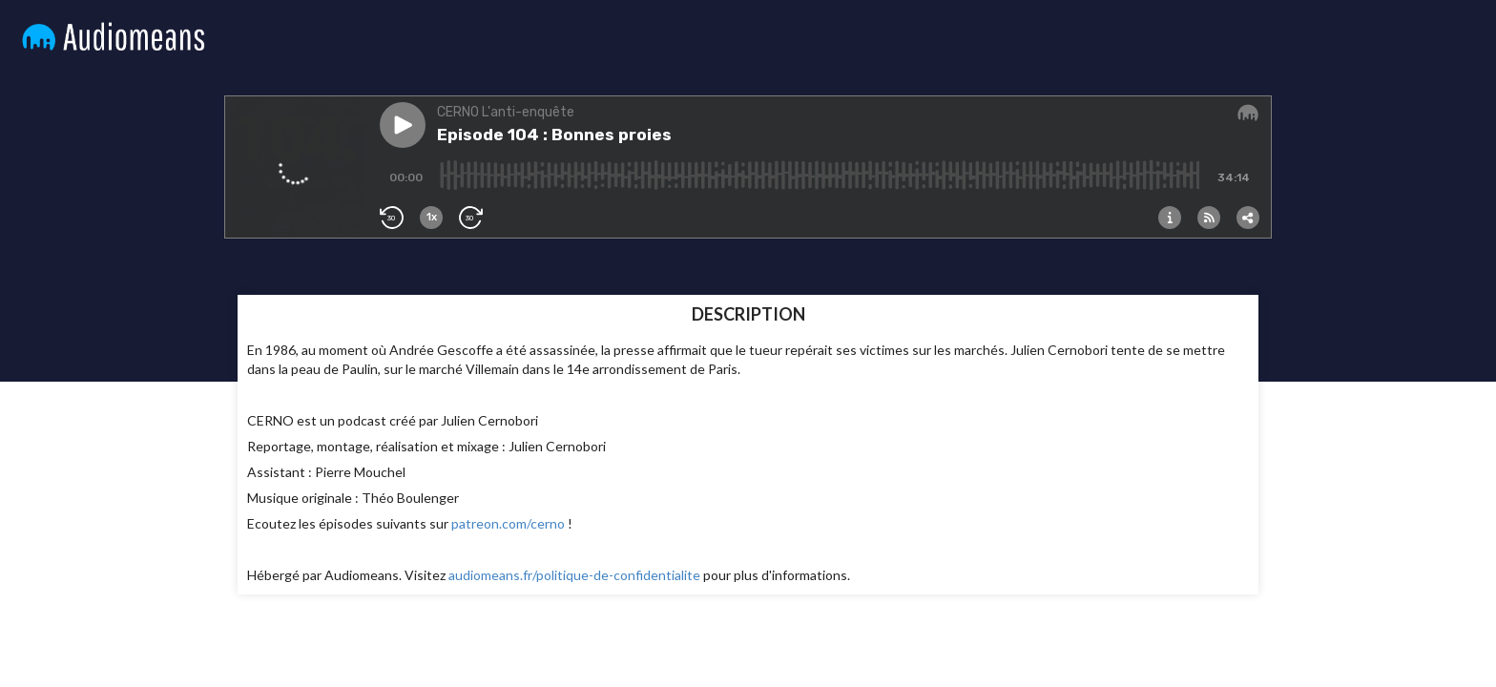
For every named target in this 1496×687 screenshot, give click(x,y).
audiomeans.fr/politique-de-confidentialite (574, 575)
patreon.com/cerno (508, 523)
